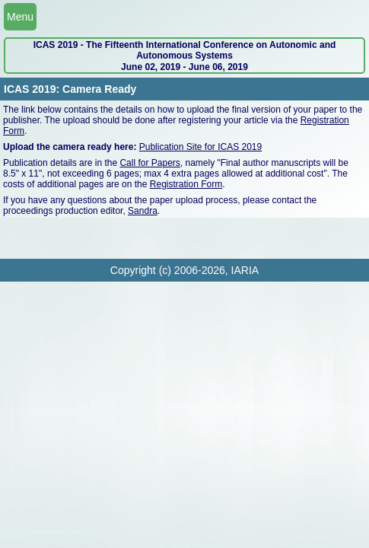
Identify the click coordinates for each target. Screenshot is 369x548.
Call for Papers (149, 163)
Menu (20, 17)
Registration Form (186, 184)
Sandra (142, 211)
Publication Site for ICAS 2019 (200, 147)
